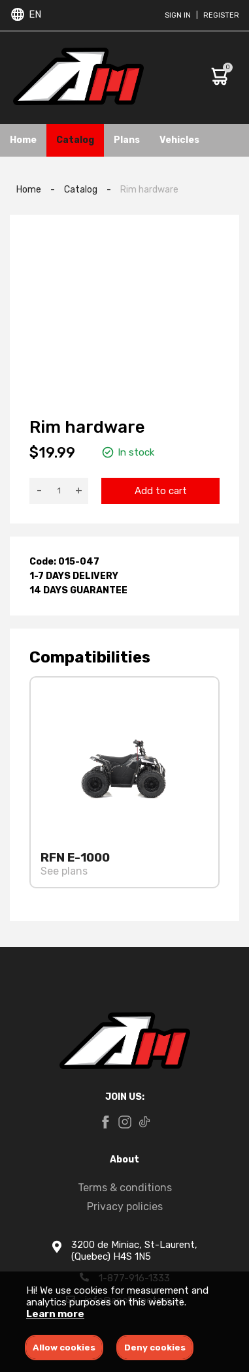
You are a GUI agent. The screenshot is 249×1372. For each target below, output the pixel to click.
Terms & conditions (125, 1187)
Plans (127, 140)
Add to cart (161, 491)
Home (23, 140)
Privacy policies (125, 1206)
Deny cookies (155, 1347)
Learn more (55, 1314)
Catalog (75, 140)
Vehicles (179, 140)
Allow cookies (64, 1347)
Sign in (178, 15)
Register (221, 15)
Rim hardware (149, 189)
